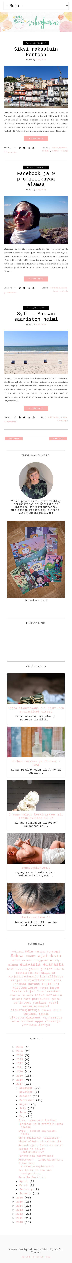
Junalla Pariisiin (33, 1177)
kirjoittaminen (38, 980)
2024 (20, 1055)
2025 (20, 1051)
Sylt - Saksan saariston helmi (36, 316)
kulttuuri (50, 984)
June (23, 1112)
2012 (20, 1214)
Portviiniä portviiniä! (37, 1156)
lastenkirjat (23, 991)
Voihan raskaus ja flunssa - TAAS (36, 763)
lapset (55, 988)
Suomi (31, 956)
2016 (20, 1197)
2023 (20, 1059)
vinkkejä (64, 151)
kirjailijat (45, 973)
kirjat (16, 980)
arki (16, 960)
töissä (44, 1014)
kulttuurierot (25, 988)
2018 (20, 1079)
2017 (20, 1084)
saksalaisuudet (36, 1006)
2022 (20, 1063)
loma (40, 991)
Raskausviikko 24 (36, 917)
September (27, 1100)
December (26, 1088)
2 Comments (10, 422)
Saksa (56, 417)
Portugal (46, 151)
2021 (20, 1067)
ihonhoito (21, 969)
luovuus (27, 995)
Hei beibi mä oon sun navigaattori (35, 1172)
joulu (34, 969)
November (26, 1092)
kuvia (55, 291)
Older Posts (58, 439)
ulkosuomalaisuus (25, 1017)
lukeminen (52, 991)
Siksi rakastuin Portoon (36, 52)
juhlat (46, 969)
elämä (13, 965)
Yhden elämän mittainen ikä (40, 1141)
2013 (20, 1210)
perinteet (22, 1003)
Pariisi (40, 952)
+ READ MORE (36, 139)
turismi (55, 151)
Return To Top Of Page (36, 1257)
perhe (56, 999)
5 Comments (10, 292)
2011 (20, 1218)
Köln (29, 951)
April (24, 1181)
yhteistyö (29, 1025)
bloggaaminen (43, 960)
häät (10, 969)
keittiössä (24, 973)
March (24, 1185)
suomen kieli (52, 1010)
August (25, 1104)
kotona (34, 984)
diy (57, 960)
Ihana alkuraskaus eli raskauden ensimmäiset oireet (36, 710)
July (23, 1108)
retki (50, 417)
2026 (20, 1047)
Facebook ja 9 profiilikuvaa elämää (36, 179)
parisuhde (41, 999)
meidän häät (21, 999)
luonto (15, 995)
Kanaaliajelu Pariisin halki (41, 1145)
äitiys (44, 1025)
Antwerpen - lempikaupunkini (41, 1159)
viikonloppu (62, 420)
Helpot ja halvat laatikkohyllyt (32, 1151)
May (22, 1116)
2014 (20, 1205)
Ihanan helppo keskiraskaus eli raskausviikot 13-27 (36, 816)
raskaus (40, 1003)
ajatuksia (49, 956)
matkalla (63, 147)
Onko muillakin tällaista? (39, 1138)
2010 (20, 1222)
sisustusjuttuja (25, 1010)
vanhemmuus (52, 1017)
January (26, 1193)
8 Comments (10, 152)
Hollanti (18, 952)
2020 (20, 1071)
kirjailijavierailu (23, 976)
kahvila (59, 969)
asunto (27, 960)
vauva (15, 1021)
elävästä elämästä (58, 288)
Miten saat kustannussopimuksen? (36, 1165)
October (26, 1096)
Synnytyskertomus (36, 867)
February (26, 1189)
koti (58, 980)
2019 (20, 1075)
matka (55, 147)
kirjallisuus (51, 976)
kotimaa (19, 984)
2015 (20, 1201)
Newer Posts (14, 439)
